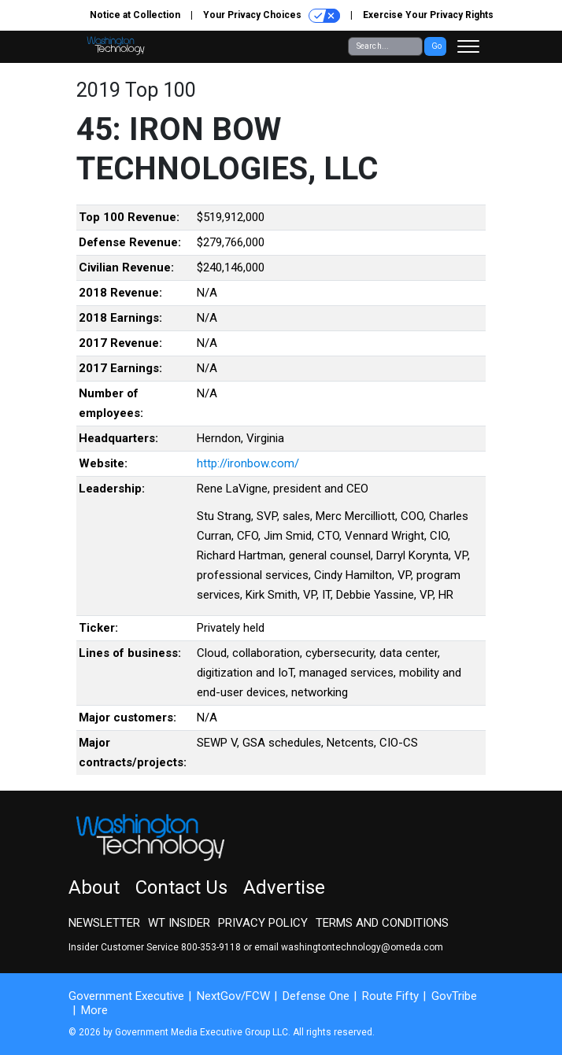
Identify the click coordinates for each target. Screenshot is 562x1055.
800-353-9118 (211, 947)
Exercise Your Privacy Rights (428, 14)
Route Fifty (390, 996)
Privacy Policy (263, 923)
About (94, 887)
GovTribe (454, 996)
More (94, 1010)
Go (436, 46)
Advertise (284, 887)
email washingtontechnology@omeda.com (348, 947)
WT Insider (179, 923)
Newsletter (104, 923)
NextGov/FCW (233, 996)
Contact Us (181, 887)
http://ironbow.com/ (248, 463)
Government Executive (126, 996)
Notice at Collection (135, 14)
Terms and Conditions (382, 923)
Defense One (316, 996)
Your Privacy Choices (271, 16)
